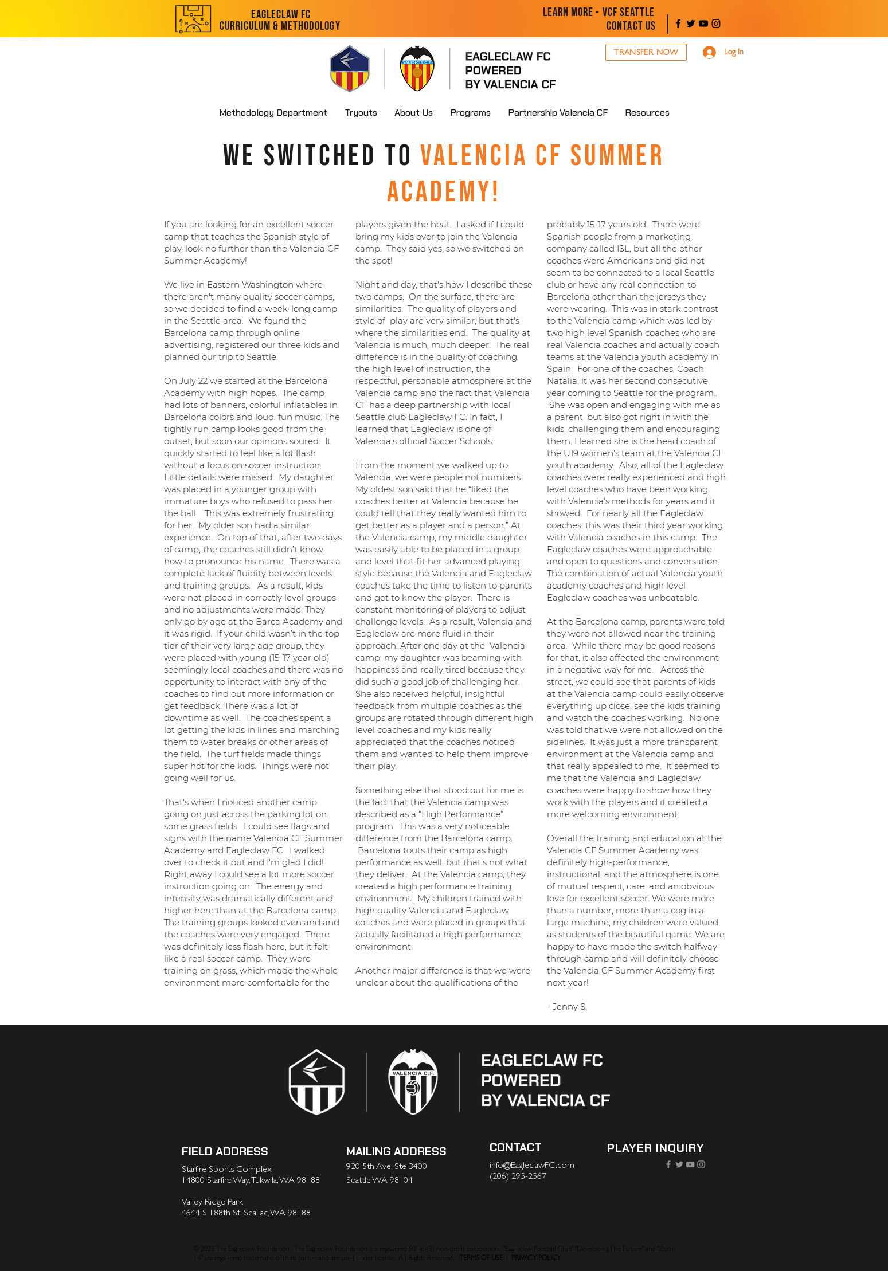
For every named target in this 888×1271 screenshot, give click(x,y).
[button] (413, 112)
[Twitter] (691, 23)
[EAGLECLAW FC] (281, 15)
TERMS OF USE (481, 1258)
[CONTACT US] (631, 26)
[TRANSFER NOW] (646, 52)
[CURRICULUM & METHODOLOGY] (280, 26)
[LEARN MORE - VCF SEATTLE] (599, 12)
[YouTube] (703, 23)
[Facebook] (678, 23)
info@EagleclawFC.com (532, 1165)
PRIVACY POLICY (536, 1258)
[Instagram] (716, 23)
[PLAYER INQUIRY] (656, 1147)
